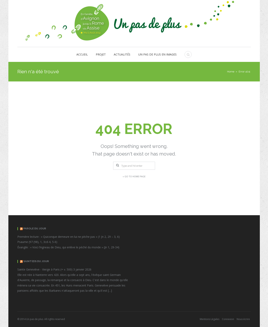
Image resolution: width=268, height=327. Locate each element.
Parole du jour (34, 228)
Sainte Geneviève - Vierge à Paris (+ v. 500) (44, 269)
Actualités (122, 54)
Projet (101, 54)
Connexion (228, 319)
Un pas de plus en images (157, 54)
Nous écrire (243, 319)
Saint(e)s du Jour (36, 261)
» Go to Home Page (134, 176)
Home (230, 71)
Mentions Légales (209, 319)
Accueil (82, 54)
